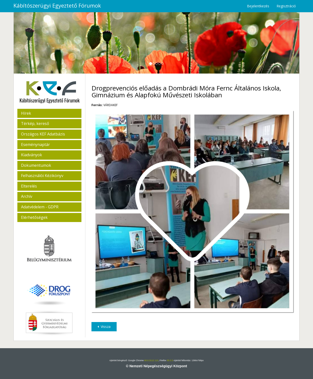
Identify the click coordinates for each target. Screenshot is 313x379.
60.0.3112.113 (151, 360)
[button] (35, 43)
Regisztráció (286, 6)
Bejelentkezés (258, 6)
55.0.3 (170, 360)
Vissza (104, 326)
